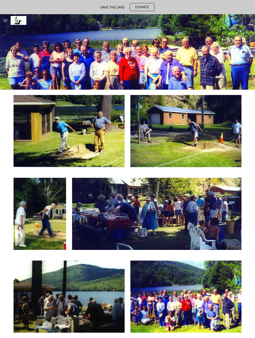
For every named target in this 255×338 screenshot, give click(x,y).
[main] (127, 52)
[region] (127, 7)
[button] (5, 20)
